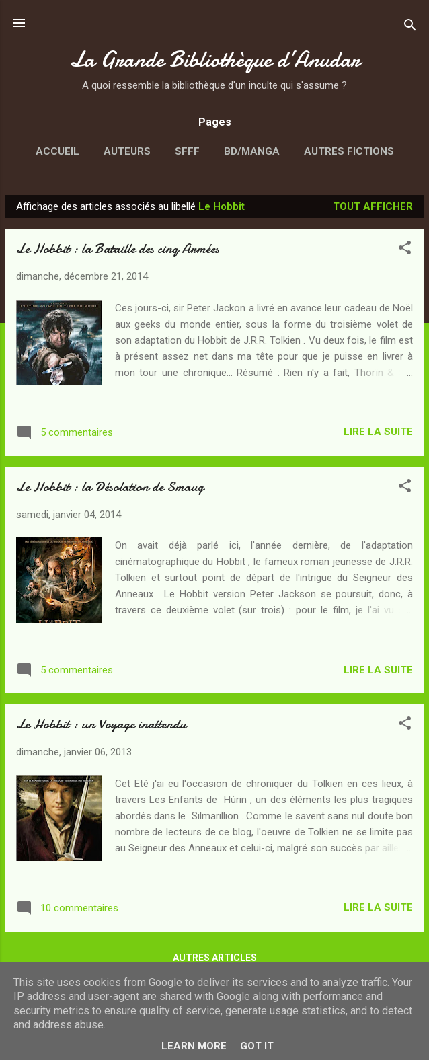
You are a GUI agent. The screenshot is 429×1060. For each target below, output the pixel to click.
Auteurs (127, 151)
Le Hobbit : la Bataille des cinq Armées (117, 248)
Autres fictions (349, 151)
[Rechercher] (410, 27)
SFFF (187, 151)
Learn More (194, 1046)
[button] (405, 249)
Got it (257, 1046)
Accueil (57, 151)
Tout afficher (373, 206)
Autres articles (215, 957)
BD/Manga (252, 151)
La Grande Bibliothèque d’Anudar (215, 59)
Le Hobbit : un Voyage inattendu (101, 724)
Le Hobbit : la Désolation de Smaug (110, 487)
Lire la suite (378, 432)
